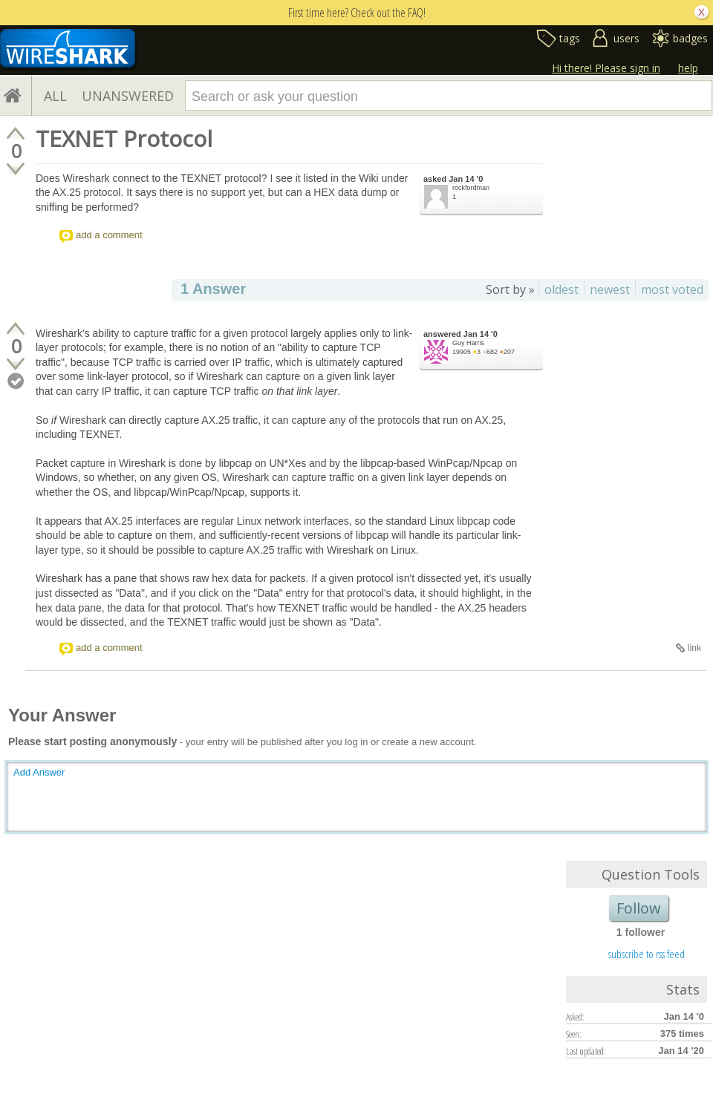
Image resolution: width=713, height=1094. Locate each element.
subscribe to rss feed (646, 953)
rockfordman (470, 187)
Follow (638, 908)
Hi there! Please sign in (606, 68)
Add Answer (39, 772)
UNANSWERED (128, 96)
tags (569, 38)
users (626, 38)
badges (690, 38)
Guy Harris (468, 343)
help (688, 68)
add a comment (109, 234)
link (694, 648)
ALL (55, 96)
